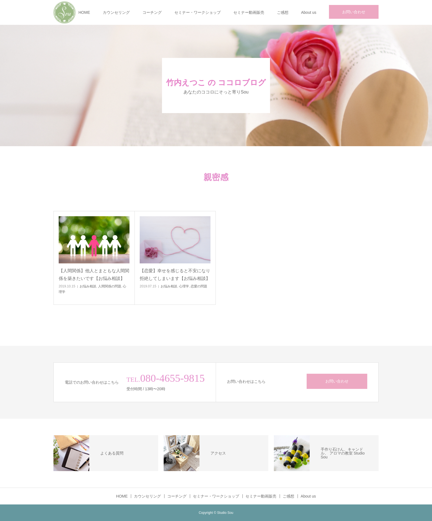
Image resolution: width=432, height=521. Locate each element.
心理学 (184, 286)
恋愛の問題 (199, 286)
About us (308, 12)
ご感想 (282, 12)
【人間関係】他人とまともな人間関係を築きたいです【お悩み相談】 (94, 274)
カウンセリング (116, 12)
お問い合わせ (353, 12)
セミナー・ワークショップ (197, 12)
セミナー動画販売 (248, 12)
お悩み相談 (88, 286)
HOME (84, 12)
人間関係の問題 (109, 286)
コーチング (152, 12)
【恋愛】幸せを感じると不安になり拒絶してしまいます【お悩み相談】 (175, 274)
